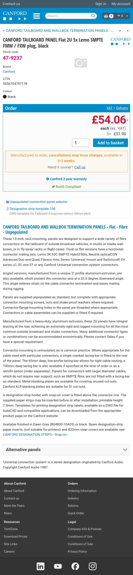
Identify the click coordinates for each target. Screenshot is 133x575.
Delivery (122, 108)
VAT (110, 108)
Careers (9, 551)
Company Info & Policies (85, 529)
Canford (9, 71)
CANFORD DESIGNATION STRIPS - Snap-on (35, 434)
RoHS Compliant (66, 187)
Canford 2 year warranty (66, 179)
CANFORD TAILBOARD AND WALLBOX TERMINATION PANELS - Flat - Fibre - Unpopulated (65, 229)
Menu (36, 16)
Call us (80, 167)
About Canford (14, 491)
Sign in (100, 4)
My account (121, 4)
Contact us (11, 4)
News (8, 513)
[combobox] (71, 16)
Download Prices (15, 536)
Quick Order (76, 513)
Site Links (10, 544)
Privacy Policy (77, 551)
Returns (73, 506)
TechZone (11, 529)
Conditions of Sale (80, 544)
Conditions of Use (80, 536)
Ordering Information (82, 491)
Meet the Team (14, 506)
